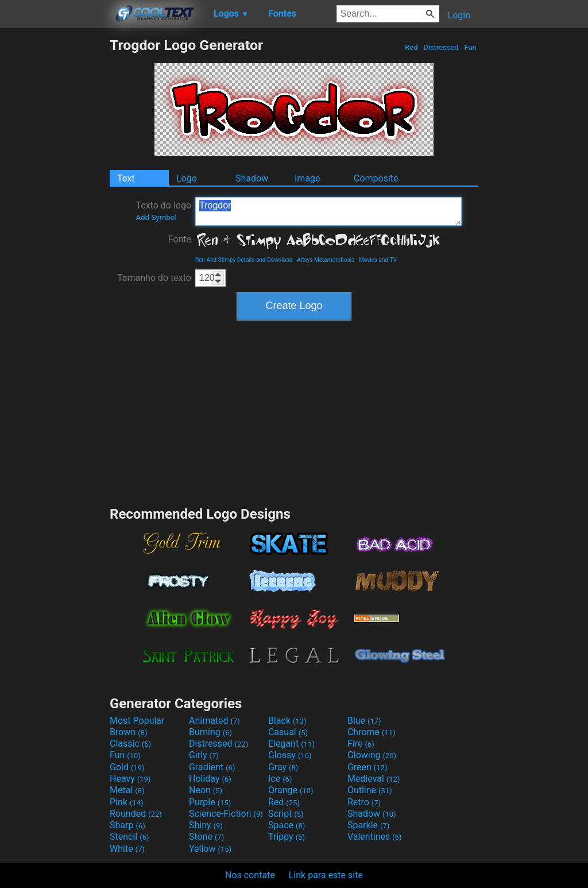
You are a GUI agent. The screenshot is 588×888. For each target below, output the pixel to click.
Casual (288, 732)
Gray (283, 767)
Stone (206, 836)
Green (367, 767)
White (127, 848)
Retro (364, 802)
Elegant (291, 743)
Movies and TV (378, 260)
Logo (186, 178)
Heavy (130, 778)
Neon (205, 790)
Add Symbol (156, 217)
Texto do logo (163, 211)
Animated (214, 720)
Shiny (206, 825)
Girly (204, 755)
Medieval (373, 778)
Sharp (127, 825)
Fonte (179, 239)
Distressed (441, 47)
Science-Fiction (226, 813)
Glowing (371, 755)
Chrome (371, 732)
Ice (280, 778)
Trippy (286, 836)
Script (286, 813)
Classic (130, 743)
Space (286, 825)
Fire (360, 743)
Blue (364, 720)
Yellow (210, 848)
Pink (127, 802)
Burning (210, 732)
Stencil (129, 836)
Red (411, 47)
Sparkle (368, 825)
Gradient (212, 767)
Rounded (136, 813)
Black (287, 720)
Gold (127, 767)
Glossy (290, 755)
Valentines (374, 836)
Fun (470, 47)
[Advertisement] (54, 209)
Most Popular (137, 720)
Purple (210, 802)
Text (125, 178)
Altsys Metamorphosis (325, 260)
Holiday (210, 778)
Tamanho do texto (154, 277)
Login (459, 15)
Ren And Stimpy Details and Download (244, 260)
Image (307, 178)
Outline (369, 790)
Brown (128, 732)
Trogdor (328, 211)
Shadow (251, 178)
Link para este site (326, 875)
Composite (376, 178)
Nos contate (250, 875)
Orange (291, 790)
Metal (127, 790)
